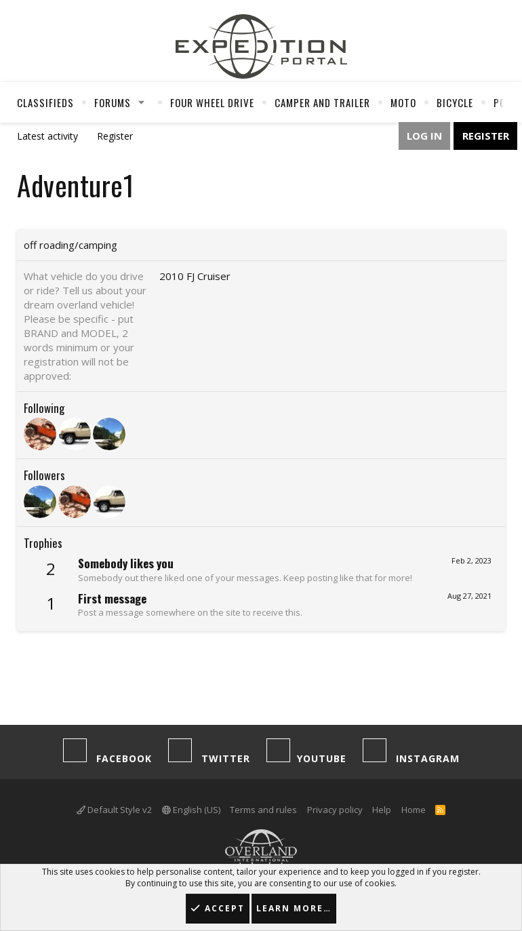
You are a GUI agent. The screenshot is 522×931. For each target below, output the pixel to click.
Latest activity (47, 136)
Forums (112, 102)
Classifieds (45, 102)
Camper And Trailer (322, 102)
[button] (141, 102)
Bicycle (455, 102)
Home (413, 810)
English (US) (191, 810)
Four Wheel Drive (212, 102)
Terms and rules (263, 810)
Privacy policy (335, 810)
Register (115, 136)
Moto (403, 102)
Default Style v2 (114, 810)
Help (381, 810)
